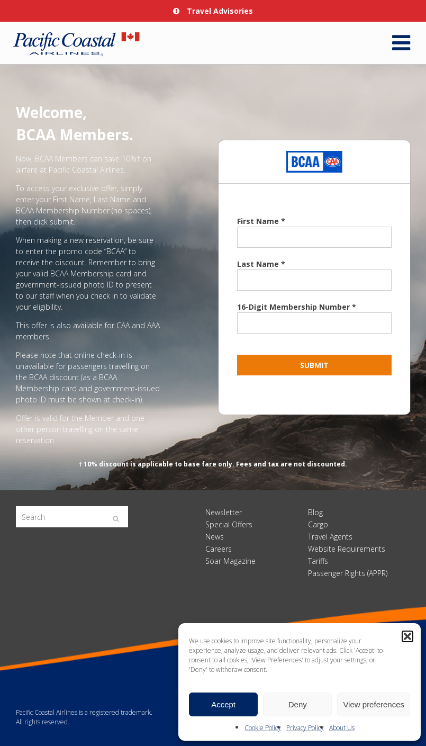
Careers (218, 549)
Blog (315, 512)
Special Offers (228, 524)
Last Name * (261, 264)
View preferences (373, 704)
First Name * (261, 221)
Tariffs (318, 561)
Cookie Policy (262, 727)
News (214, 537)
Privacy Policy (305, 727)
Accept (223, 704)
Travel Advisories (213, 11)
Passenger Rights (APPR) (347, 573)
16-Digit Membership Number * (296, 307)
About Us (342, 727)
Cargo (318, 524)
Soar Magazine (230, 561)
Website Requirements (346, 549)
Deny (297, 704)
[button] (407, 636)
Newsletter (223, 512)
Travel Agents (330, 537)
